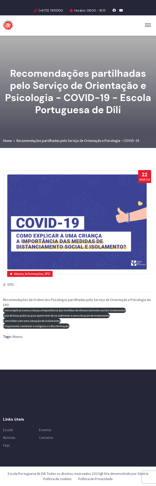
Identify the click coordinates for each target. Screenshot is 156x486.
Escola (8, 430)
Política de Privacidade (95, 479)
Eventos (45, 430)
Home (7, 141)
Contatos (46, 438)
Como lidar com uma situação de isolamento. (32, 320)
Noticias (9, 438)
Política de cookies (57, 479)
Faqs (6, 445)
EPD (11, 285)
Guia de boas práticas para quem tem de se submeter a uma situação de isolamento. (56, 315)
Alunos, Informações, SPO (30, 274)
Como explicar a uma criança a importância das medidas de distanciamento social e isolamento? (64, 310)
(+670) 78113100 (51, 10)
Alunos (17, 337)
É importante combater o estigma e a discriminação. (36, 326)
